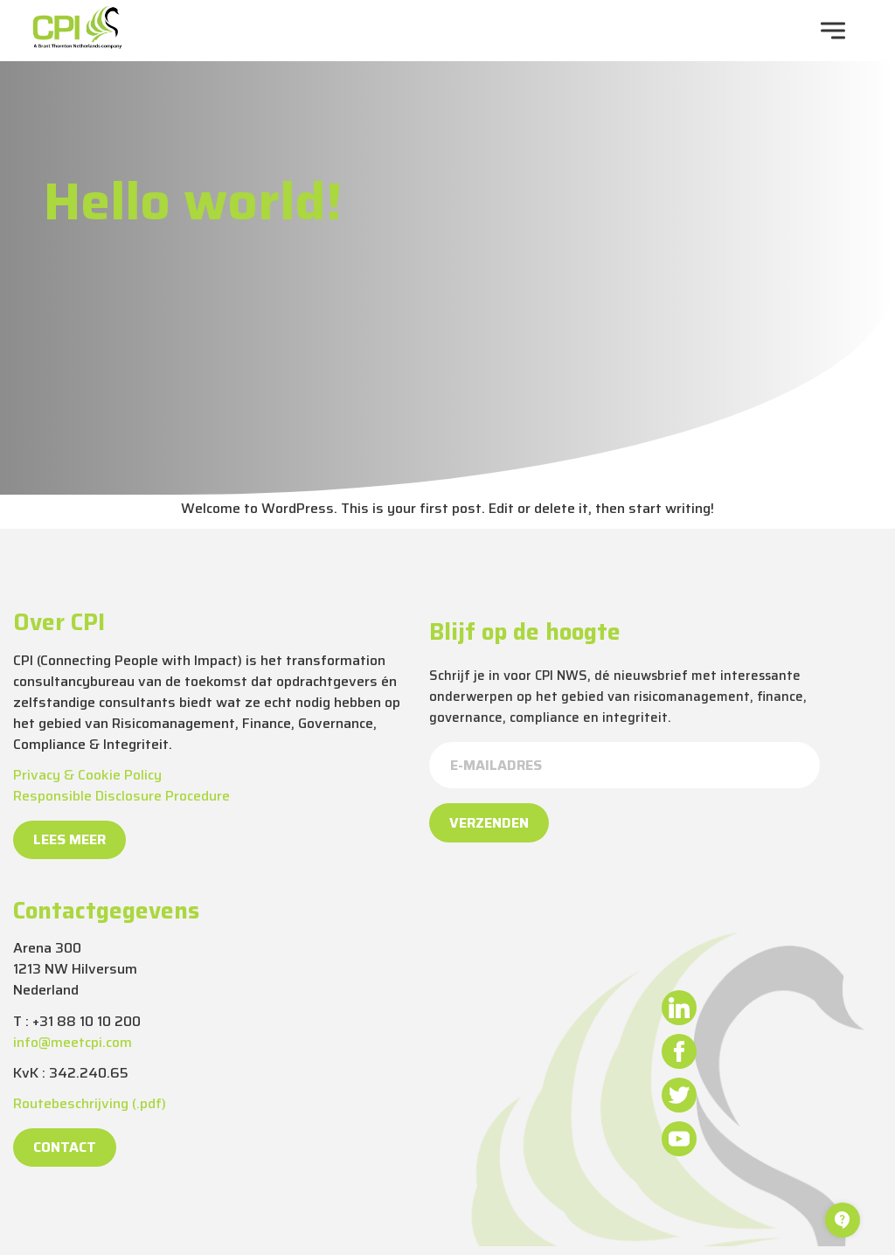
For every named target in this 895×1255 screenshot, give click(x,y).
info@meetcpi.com (72, 1042)
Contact (64, 1147)
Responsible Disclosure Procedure (121, 796)
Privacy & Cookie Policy (87, 775)
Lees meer (69, 839)
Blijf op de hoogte (525, 632)
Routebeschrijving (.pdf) (89, 1103)
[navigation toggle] (833, 30)
